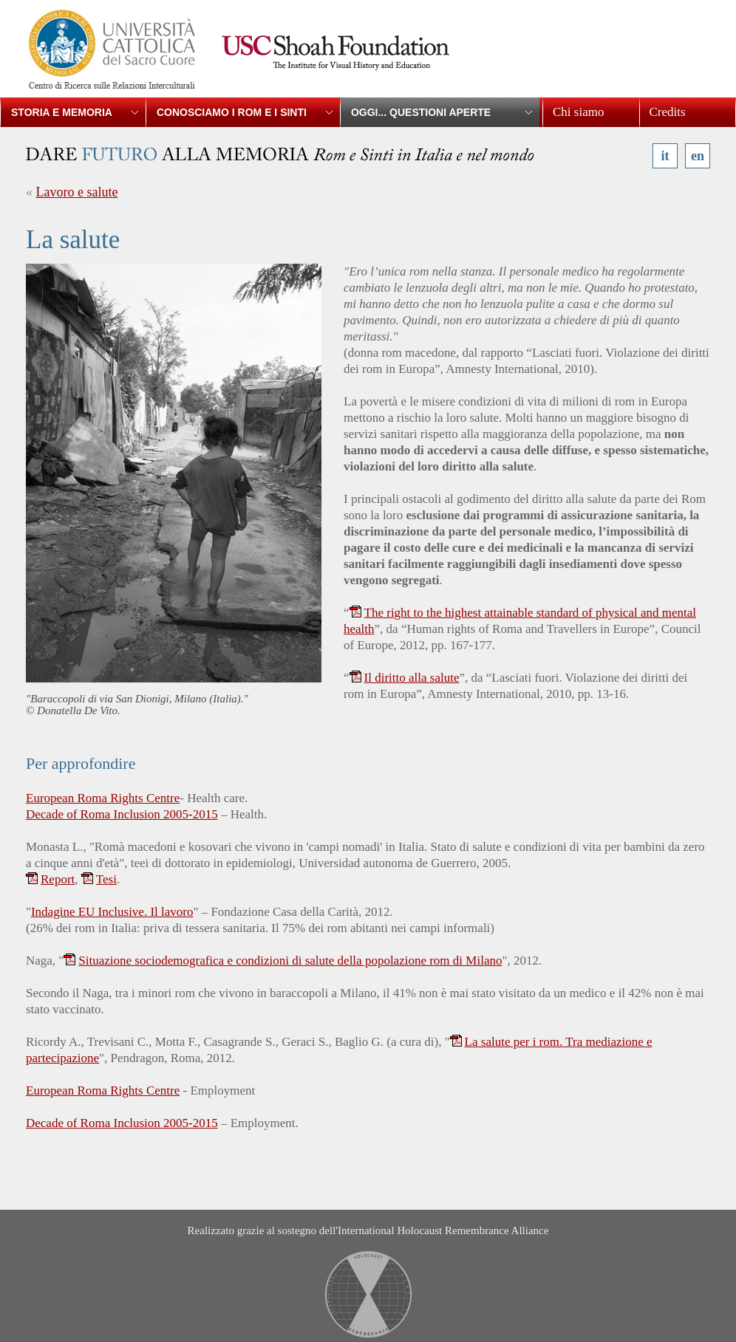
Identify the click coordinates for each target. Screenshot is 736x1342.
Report (58, 879)
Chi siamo (578, 112)
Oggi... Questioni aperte (421, 112)
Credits (668, 112)
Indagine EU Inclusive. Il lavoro (112, 912)
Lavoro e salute (77, 192)
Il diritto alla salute (412, 678)
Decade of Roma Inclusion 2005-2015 (122, 814)
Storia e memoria (61, 112)
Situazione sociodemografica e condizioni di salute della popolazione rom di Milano (290, 961)
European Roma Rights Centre (103, 798)
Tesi (106, 879)
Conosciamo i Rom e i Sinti (232, 112)
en (697, 155)
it (665, 155)
